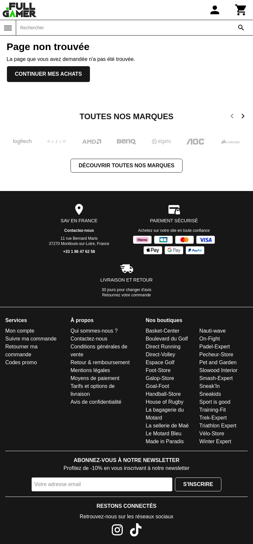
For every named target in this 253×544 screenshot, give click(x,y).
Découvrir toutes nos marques (126, 165)
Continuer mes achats (48, 74)
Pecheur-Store (216, 354)
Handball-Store (163, 394)
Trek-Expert (213, 418)
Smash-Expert (216, 378)
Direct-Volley (160, 354)
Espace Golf (160, 362)
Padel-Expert (214, 346)
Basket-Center (162, 331)
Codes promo (21, 362)
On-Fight (209, 338)
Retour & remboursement (100, 362)
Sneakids (210, 394)
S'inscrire (198, 484)
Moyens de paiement (95, 378)
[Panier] (241, 9)
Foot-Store (158, 370)
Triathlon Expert (217, 425)
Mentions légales (90, 370)
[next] (243, 117)
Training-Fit (212, 410)
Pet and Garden (218, 362)
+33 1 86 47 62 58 (79, 251)
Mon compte (19, 331)
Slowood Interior (218, 370)
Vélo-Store (211, 433)
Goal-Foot (157, 386)
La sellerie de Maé (167, 425)
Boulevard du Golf (167, 338)
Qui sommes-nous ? (94, 331)
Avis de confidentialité (95, 402)
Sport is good (214, 402)
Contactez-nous (79, 230)
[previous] (232, 117)
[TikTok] (135, 531)
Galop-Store (160, 378)
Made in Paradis (165, 441)
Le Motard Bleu (164, 433)
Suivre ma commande (31, 338)
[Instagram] (117, 531)
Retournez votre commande (126, 295)
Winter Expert (215, 441)
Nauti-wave (212, 331)
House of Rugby (164, 402)
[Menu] (8, 28)
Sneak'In (209, 386)
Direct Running (163, 346)
